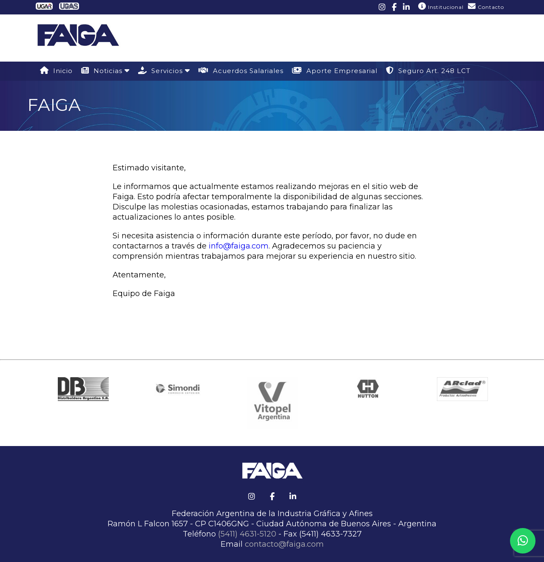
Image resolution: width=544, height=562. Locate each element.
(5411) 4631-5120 (247, 534)
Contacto (486, 6)
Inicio (56, 71)
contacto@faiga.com (284, 544)
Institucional (441, 6)
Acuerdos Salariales (240, 71)
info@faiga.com (239, 246)
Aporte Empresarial (334, 71)
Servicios (164, 71)
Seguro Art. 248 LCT (428, 71)
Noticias (105, 71)
